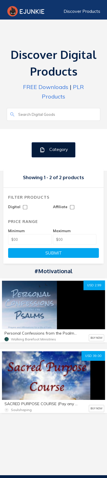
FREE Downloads (45, 86)
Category (53, 149)
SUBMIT (53, 253)
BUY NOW (96, 337)
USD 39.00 (93, 356)
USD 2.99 (94, 285)
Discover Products (82, 11)
